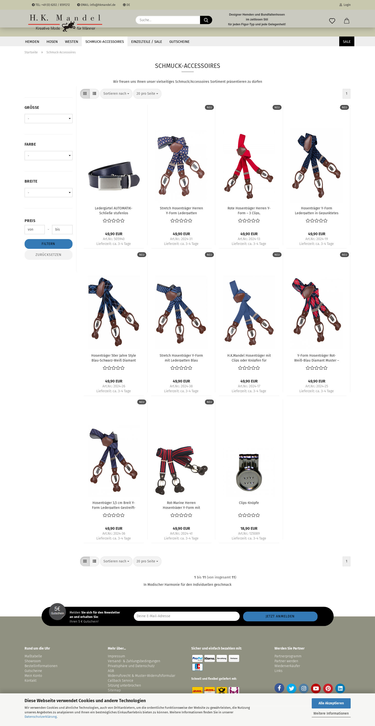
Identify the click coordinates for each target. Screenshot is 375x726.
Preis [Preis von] (30, 220)
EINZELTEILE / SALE (146, 41)
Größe (32, 107)
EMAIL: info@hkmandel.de (96, 5)
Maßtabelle (33, 656)
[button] (346, 20)
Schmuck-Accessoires (104, 41)
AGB (111, 671)
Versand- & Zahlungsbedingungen (134, 661)
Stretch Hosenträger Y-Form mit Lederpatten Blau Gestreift (181, 358)
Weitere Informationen (331, 713)
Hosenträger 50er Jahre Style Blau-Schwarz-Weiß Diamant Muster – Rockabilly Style (113, 358)
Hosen (52, 41)
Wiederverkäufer (287, 666)
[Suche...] (206, 20)
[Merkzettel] (332, 20)
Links (278, 671)
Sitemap (114, 690)
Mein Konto (33, 676)
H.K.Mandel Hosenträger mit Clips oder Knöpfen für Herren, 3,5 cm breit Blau (249, 358)
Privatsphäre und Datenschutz (131, 666)
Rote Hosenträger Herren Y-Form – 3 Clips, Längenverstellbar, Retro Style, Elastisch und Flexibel (249, 210)
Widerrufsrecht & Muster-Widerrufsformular (141, 676)
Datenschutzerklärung (41, 716)
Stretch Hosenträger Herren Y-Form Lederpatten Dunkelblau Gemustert (181, 210)
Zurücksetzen (49, 255)
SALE (347, 41)
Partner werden (286, 661)
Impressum (116, 656)
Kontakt (31, 681)
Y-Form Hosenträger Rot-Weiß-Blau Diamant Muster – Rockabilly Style (316, 358)
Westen (71, 41)
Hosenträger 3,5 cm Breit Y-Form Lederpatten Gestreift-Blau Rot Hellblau (114, 505)
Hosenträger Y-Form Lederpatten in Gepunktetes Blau (316, 210)
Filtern (48, 244)
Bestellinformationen (41, 666)
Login (345, 5)
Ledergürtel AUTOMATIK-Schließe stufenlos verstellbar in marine (113, 210)
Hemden (32, 41)
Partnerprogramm (288, 656)
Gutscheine (179, 41)
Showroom (33, 661)
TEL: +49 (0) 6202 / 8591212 (51, 5)
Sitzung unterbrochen (124, 685)
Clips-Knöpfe (249, 503)
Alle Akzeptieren (331, 703)
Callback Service (120, 681)
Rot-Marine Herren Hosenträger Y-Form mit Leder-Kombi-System (181, 505)
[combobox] (116, 94)
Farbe (30, 144)
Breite (31, 181)
